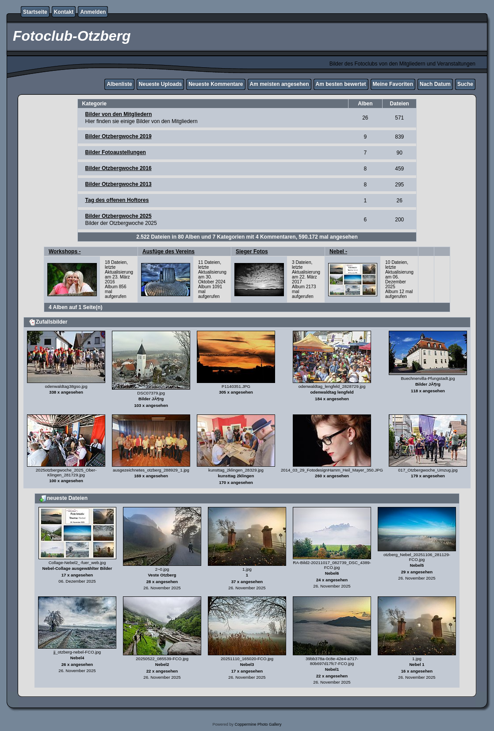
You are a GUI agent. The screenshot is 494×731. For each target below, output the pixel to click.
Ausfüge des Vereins (168, 251)
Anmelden (93, 12)
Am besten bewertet (341, 84)
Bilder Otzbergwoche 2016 (118, 168)
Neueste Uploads (160, 84)
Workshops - (64, 251)
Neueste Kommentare (215, 84)
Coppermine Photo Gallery (257, 724)
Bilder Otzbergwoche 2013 (118, 184)
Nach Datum (435, 84)
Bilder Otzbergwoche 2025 (118, 216)
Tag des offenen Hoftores (117, 200)
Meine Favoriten (393, 84)
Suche (465, 84)
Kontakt (64, 12)
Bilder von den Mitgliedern (118, 114)
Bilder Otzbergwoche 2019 (118, 136)
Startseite (35, 12)
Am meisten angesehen (279, 84)
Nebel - (338, 251)
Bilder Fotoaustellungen (115, 152)
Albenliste (119, 84)
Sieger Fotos (252, 251)
